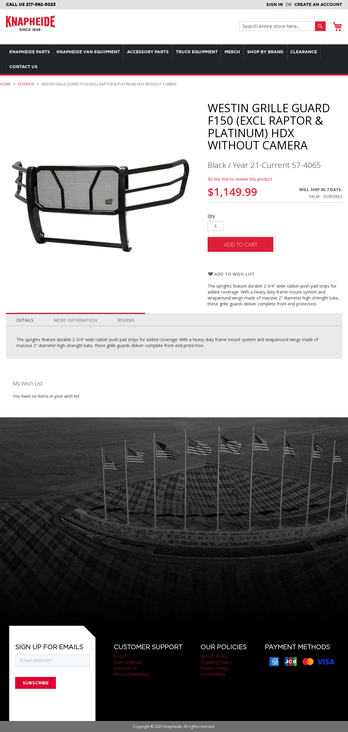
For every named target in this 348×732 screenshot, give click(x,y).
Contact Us (125, 668)
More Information (75, 320)
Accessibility (212, 674)
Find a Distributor (132, 674)
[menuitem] (31, 51)
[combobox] (278, 26)
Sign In (274, 4)
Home (5, 84)
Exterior (26, 84)
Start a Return (128, 662)
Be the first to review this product (240, 179)
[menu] (174, 59)
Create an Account (318, 4)
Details (24, 320)
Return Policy (214, 656)
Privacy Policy (214, 668)
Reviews (126, 320)
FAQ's (120, 656)
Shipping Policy (215, 662)
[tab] (25, 319)
